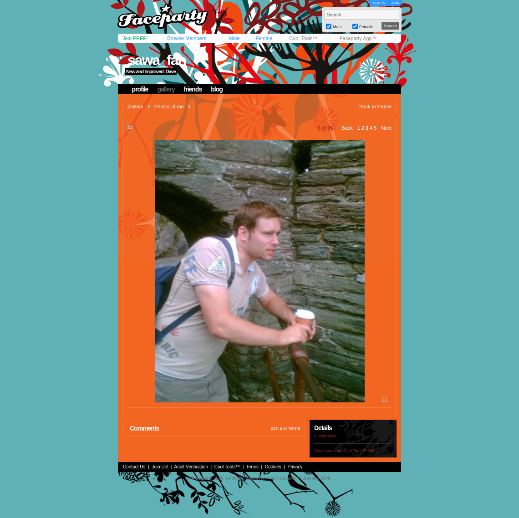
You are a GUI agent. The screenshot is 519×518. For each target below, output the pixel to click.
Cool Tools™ (303, 38)
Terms (252, 466)
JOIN (395, 3)
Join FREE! (135, 38)
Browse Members (186, 38)
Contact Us (134, 466)
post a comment (285, 428)
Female (263, 38)
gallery (165, 89)
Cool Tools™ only (359, 450)
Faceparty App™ (358, 38)
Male (234, 38)
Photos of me (169, 106)
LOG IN (379, 3)
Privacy (295, 466)
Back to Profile (375, 106)
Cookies (273, 466)
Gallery (135, 106)
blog (217, 89)
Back (346, 128)
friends (193, 89)
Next (386, 128)
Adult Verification (191, 466)
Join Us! (160, 466)
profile (140, 89)
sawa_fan (156, 60)
